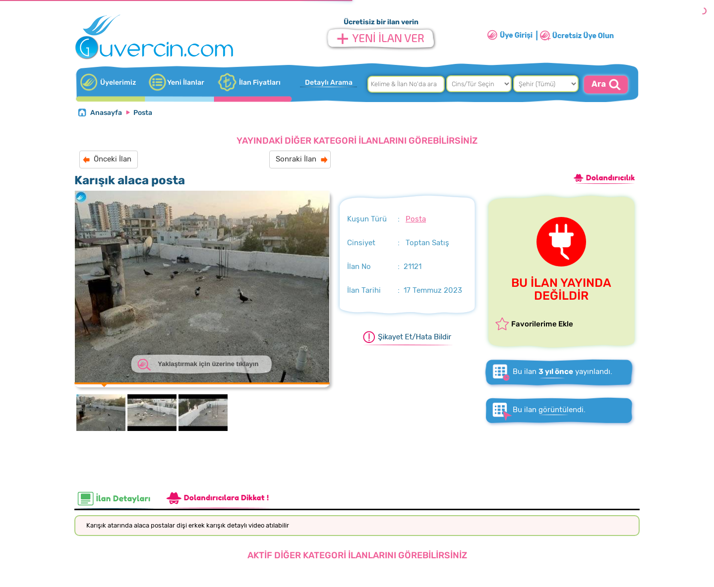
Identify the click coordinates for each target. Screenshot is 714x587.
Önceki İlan (112, 159)
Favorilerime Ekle (542, 324)
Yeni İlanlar (185, 82)
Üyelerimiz (118, 82)
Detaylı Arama (329, 82)
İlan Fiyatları (260, 82)
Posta (142, 112)
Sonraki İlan (296, 159)
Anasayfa (106, 112)
